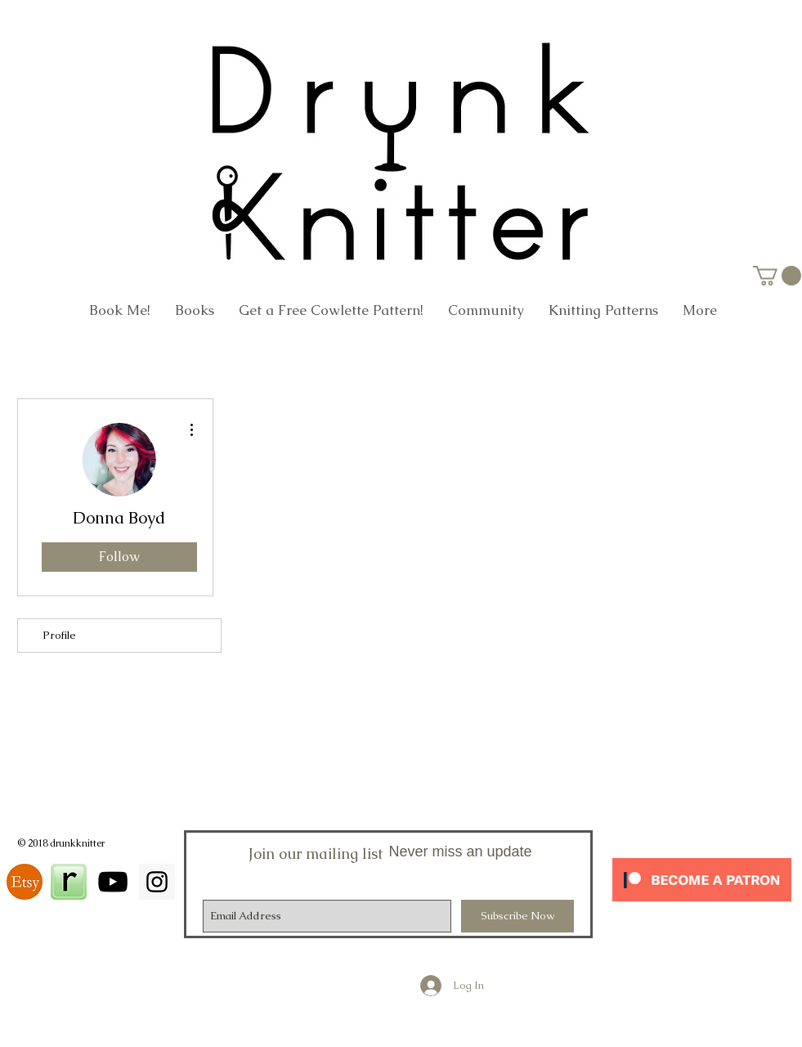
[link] (777, 275)
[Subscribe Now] (517, 916)
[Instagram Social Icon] (157, 882)
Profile (59, 635)
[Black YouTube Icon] (113, 882)
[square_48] (69, 882)
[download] (25, 882)
